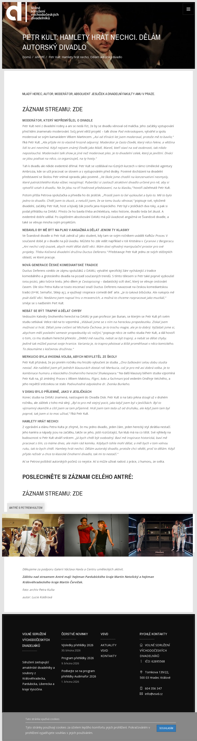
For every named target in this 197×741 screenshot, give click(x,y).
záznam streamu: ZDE (52, 109)
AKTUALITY (108, 645)
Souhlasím (166, 728)
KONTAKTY (108, 656)
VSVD (104, 650)
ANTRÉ (40, 57)
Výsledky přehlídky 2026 (77, 645)
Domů (26, 57)
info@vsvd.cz (154, 694)
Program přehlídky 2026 (77, 658)
